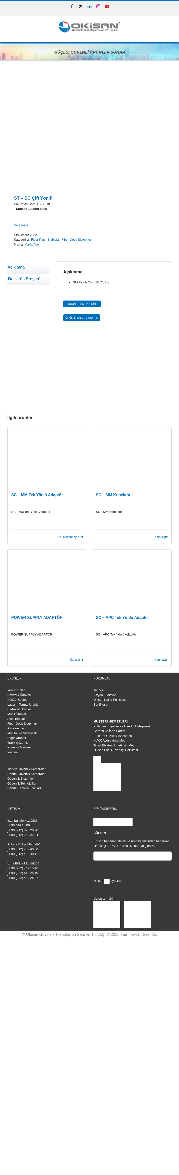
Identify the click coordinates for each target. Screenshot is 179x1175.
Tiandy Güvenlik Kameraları (26, 769)
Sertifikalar (100, 704)
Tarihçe (98, 690)
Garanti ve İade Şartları (109, 731)
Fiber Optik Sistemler (76, 239)
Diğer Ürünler (16, 738)
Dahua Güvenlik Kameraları (26, 774)
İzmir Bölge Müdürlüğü (23, 863)
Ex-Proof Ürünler (19, 709)
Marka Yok (31, 244)
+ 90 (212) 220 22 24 (22, 834)
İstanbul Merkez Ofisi (22, 820)
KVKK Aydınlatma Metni (110, 740)
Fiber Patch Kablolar (45, 239)
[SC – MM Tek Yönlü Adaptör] (47, 457)
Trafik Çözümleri (18, 742)
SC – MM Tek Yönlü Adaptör (37, 495)
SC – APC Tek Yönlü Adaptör (122, 617)
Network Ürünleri (19, 695)
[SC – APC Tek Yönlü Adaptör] (131, 580)
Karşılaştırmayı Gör (70, 537)
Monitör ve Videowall (22, 733)
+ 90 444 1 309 (18, 825)
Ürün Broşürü (24, 279)
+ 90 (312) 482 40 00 (22, 849)
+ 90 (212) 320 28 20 (22, 830)
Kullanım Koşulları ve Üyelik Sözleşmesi (121, 726)
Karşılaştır (21, 225)
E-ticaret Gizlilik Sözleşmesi (113, 736)
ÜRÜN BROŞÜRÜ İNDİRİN (81, 317)
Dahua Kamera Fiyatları (24, 788)
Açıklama (16, 267)
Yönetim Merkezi (19, 747)
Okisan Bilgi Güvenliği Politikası (115, 750)
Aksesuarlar (15, 728)
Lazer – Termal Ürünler (23, 704)
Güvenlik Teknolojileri (22, 783)
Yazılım (12, 752)
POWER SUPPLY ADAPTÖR (37, 617)
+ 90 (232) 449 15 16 (22, 868)
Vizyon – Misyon (104, 695)
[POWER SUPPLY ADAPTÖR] (47, 580)
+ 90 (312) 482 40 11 (22, 854)
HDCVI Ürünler (18, 699)
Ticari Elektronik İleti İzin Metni (114, 745)
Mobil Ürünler (16, 714)
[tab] (28, 267)
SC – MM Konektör (113, 495)
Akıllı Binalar (16, 719)
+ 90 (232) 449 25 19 (22, 873)
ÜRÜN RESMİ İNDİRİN (82, 303)
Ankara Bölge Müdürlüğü (24, 844)
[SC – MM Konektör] (131, 457)
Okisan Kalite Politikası (109, 699)
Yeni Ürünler (16, 690)
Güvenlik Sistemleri (20, 778)
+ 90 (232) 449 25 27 (22, 877)
